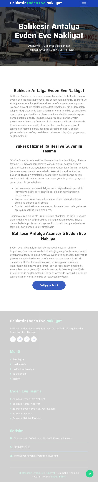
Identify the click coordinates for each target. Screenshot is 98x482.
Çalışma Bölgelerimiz (57, 45)
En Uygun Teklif (49, 285)
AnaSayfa (34, 45)
